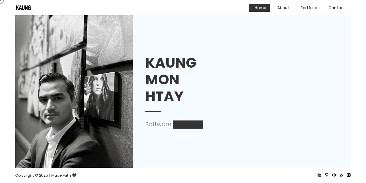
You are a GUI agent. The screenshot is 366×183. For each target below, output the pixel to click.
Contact (336, 7)
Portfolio (308, 7)
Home (260, 7)
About (283, 7)
